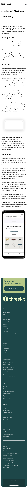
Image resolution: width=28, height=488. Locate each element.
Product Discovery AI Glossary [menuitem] (10, 465)
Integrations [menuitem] (5, 383)
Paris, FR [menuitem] (5, 350)
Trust (17, 485)
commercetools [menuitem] (7, 393)
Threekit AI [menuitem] (5, 372)
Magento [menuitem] (5, 396)
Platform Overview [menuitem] (7, 359)
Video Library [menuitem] (6, 451)
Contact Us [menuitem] (6, 326)
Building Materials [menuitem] (7, 410)
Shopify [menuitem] (5, 388)
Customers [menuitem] (5, 426)
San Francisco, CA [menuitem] (7, 353)
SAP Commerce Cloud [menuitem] (8, 391)
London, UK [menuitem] (6, 345)
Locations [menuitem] (5, 340)
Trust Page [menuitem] (5, 331)
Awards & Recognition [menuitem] (8, 321)
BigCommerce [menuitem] (6, 398)
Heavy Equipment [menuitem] (7, 417)
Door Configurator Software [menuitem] (10, 462)
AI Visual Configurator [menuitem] (8, 367)
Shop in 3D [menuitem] (5, 446)
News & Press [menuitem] (6, 319)
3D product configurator (18, 202)
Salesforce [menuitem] (5, 386)
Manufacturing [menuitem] (6, 419)
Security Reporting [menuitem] (7, 329)
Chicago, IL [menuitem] (5, 343)
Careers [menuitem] (5, 324)
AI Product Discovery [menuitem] (8, 362)
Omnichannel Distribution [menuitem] (9, 376)
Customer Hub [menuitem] (6, 429)
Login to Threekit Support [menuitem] (9, 333)
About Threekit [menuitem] (6, 312)
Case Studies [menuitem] (6, 317)
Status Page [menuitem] (6, 436)
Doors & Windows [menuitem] (7, 412)
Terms (14, 485)
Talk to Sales (12, 288)
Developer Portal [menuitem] (7, 431)
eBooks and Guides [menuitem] (8, 458)
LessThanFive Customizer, (18, 81)
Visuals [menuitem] (4, 374)
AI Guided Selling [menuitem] (7, 364)
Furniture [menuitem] (5, 415)
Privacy (11, 485)
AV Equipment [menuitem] (6, 408)
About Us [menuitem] (5, 309)
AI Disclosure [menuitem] (6, 467)
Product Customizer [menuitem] (8, 455)
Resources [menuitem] (5, 442)
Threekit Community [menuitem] (8, 434)
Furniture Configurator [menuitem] (8, 460)
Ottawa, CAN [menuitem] (6, 348)
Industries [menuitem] (5, 404)
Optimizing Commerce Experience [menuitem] (12, 453)
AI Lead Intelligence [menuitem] (8, 369)
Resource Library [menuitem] (7, 448)
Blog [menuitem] (4, 314)
